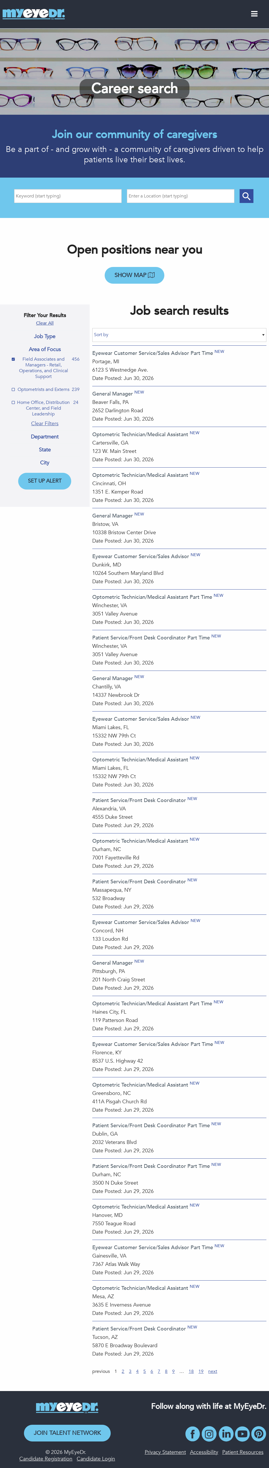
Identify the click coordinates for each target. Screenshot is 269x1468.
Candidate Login (96, 1459)
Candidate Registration (45, 1459)
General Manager (112, 394)
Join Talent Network (67, 1433)
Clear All (45, 323)
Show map (134, 275)
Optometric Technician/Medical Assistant (140, 434)
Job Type (44, 337)
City (44, 463)
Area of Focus (45, 350)
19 (201, 1371)
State (45, 450)
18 (191, 1371)
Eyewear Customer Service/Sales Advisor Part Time (152, 353)
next (212, 1371)
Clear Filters (45, 423)
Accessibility (204, 1452)
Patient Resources (243, 1452)
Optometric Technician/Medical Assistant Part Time (152, 597)
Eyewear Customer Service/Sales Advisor (140, 556)
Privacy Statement (165, 1452)
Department (45, 437)
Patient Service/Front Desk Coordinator (139, 800)
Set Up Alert (44, 481)
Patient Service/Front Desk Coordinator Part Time (151, 637)
